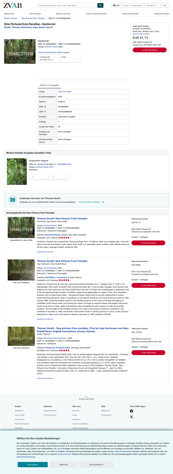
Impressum (76, 419)
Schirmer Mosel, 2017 (44, 167)
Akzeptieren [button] (32, 464)
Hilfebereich (105, 411)
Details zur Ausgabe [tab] (49, 85)
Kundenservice (106, 415)
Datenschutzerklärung (80, 424)
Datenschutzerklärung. (26, 457)
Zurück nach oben (86, 399)
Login (126, 5)
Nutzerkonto (137, 5)
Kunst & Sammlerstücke (96, 13)
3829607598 (43, 164)
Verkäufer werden (161, 13)
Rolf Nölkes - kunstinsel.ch (57, 277)
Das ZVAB (75, 411)
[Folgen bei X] (131, 417)
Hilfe (165, 5)
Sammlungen (35, 13)
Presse (74, 415)
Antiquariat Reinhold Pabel (57, 347)
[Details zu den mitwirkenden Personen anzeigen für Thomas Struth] (12, 27)
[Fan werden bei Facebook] (131, 411)
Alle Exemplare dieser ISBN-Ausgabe (54, 52)
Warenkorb (19, 428)
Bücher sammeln (63, 13)
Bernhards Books (52, 235)
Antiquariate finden (130, 13)
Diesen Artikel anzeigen (141, 34)
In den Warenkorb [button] (149, 50)
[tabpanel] (83, 117)
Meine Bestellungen (22, 424)
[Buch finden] (100, 5)
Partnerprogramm (50, 415)
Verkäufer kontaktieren (45, 252)
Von (49, 58)
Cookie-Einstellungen (123, 451)
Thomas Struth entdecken (92, 202)
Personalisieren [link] (96, 464)
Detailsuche (9, 13)
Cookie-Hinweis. (64, 454)
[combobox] (66, 5)
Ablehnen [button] (63, 464)
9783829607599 (64, 164)
